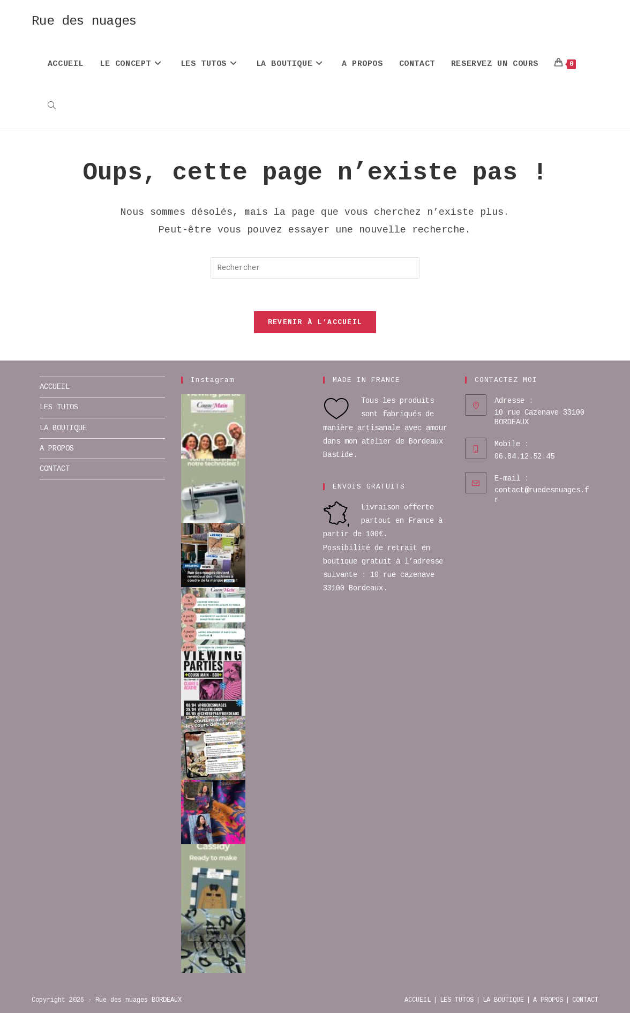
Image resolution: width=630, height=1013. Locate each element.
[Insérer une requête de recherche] (315, 268)
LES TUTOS (59, 407)
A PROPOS (57, 448)
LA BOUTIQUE (63, 428)
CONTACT (55, 468)
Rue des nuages (84, 21)
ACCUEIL (55, 386)
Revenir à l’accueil (315, 322)
